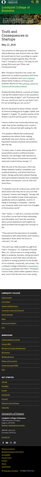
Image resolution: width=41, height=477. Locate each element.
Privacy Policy (7, 458)
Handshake (6, 395)
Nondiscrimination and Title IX (13, 452)
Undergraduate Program (11, 340)
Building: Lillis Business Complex (13, 425)
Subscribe (5, 407)
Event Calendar (7, 315)
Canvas (4, 390)
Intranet (5, 399)
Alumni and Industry (9, 323)
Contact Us (6, 437)
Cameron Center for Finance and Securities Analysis (20, 85)
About (4, 464)
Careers (4, 461)
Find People (6, 466)
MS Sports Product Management (14, 348)
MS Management (8, 357)
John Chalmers (28, 78)
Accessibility (6, 455)
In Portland (6, 302)
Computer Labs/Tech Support (13, 310)
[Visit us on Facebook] (3, 443)
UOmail (4, 382)
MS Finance (6, 352)
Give (3, 327)
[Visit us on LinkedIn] (15, 443)
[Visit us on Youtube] (7, 443)
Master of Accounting (9, 361)
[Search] (32, 2)
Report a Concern (8, 449)
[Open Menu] (37, 2)
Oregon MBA (6, 344)
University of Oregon (13, 414)
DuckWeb (5, 386)
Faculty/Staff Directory (10, 306)
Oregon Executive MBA (10, 365)
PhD (3, 370)
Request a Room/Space (10, 403)
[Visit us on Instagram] (11, 443)
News (3, 319)
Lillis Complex (7, 297)
